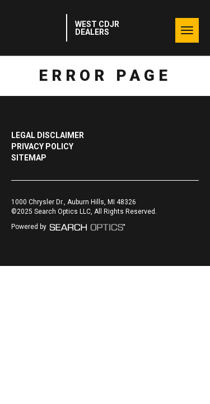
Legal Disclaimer (47, 135)
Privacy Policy (42, 146)
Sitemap (28, 157)
